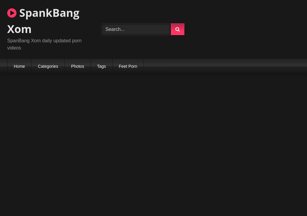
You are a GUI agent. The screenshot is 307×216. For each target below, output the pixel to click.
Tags (101, 66)
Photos (77, 66)
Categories (48, 66)
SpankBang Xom (43, 20)
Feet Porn (128, 66)
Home (19, 66)
